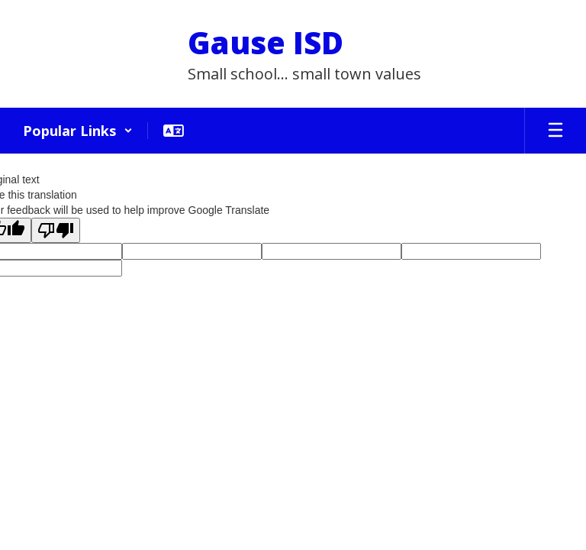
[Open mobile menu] (555, 131)
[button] (78, 131)
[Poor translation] (55, 230)
